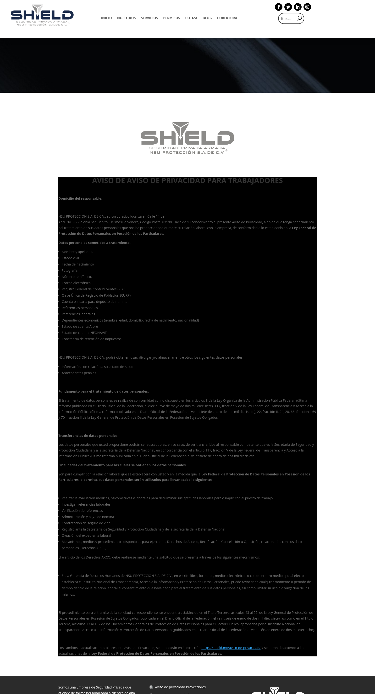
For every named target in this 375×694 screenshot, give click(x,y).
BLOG (207, 18)
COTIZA (191, 18)
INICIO (106, 18)
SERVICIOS (149, 18)
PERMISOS (171, 18)
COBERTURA (227, 18)
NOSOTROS (126, 18)
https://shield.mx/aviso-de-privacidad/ (230, 593)
